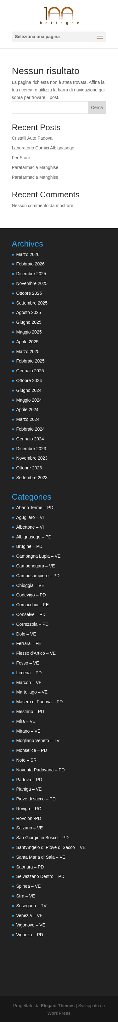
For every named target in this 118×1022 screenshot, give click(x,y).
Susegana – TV (31, 905)
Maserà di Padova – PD (39, 701)
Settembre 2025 (32, 302)
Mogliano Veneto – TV (38, 740)
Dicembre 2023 (31, 448)
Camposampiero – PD (38, 575)
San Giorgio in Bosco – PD (42, 837)
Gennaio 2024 (30, 438)
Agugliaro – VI (30, 517)
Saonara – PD (30, 866)
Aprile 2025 (27, 341)
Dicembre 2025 (31, 273)
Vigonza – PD (29, 934)
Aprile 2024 (27, 409)
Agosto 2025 (28, 312)
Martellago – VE (32, 691)
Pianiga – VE (29, 789)
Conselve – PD (31, 614)
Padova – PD (29, 779)
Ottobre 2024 (29, 380)
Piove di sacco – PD (36, 798)
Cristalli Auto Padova (32, 138)
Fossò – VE (27, 662)
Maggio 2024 (29, 400)
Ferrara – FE (28, 643)
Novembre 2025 (32, 283)
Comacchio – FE (32, 604)
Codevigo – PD (31, 594)
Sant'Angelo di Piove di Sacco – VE (51, 847)
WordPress (59, 1013)
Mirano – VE (28, 731)
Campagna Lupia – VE (38, 556)
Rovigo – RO (29, 808)
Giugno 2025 (29, 322)
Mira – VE (26, 721)
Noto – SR (26, 760)
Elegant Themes (58, 1005)
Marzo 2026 (28, 254)
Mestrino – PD (30, 711)
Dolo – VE (26, 633)
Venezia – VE (29, 915)
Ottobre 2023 (29, 467)
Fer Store (21, 157)
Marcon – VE (29, 682)
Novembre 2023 (32, 458)
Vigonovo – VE (30, 924)
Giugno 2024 (29, 390)
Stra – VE (25, 895)
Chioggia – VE (30, 585)
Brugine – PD (29, 546)
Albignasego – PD (34, 536)
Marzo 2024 (28, 419)
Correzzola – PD (32, 624)
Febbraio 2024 (30, 429)
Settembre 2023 (32, 477)
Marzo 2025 (28, 351)
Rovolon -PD (28, 818)
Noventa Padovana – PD (40, 769)
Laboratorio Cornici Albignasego (43, 147)
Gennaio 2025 (30, 370)
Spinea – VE (28, 886)
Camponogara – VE (35, 565)
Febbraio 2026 (30, 263)
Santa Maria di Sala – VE (40, 857)
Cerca (97, 107)
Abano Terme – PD (34, 507)
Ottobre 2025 (29, 293)
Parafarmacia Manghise (35, 167)
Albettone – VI (30, 527)
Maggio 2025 (29, 331)
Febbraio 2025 (30, 360)
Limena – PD (29, 672)
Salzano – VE (29, 827)
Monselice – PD (31, 750)
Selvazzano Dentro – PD (40, 876)
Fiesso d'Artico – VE (36, 653)
